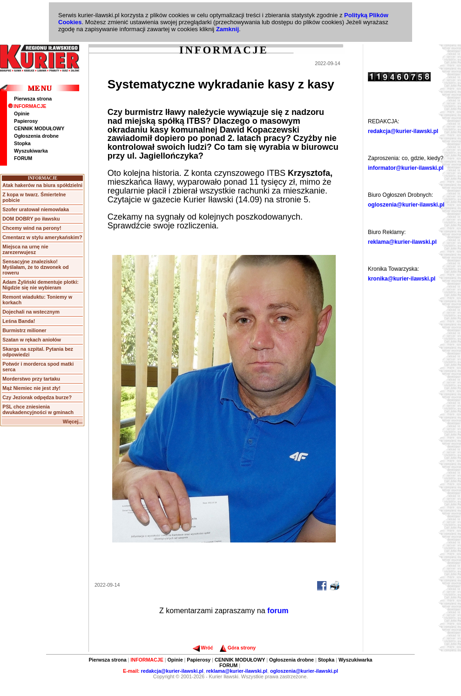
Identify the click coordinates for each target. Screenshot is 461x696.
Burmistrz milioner (24, 330)
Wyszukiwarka (31, 151)
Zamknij (227, 29)
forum (277, 611)
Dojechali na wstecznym (31, 312)
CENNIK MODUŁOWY (39, 128)
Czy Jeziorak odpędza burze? (37, 397)
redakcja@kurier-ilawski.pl (403, 131)
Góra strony (238, 647)
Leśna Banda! (18, 321)
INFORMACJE (27, 106)
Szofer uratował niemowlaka (35, 209)
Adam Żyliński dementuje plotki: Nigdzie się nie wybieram (40, 284)
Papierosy (26, 121)
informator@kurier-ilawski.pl (405, 168)
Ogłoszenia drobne (36, 136)
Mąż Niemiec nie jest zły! (31, 388)
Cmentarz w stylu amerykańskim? (42, 237)
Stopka (22, 143)
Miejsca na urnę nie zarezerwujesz (25, 249)
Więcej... (73, 421)
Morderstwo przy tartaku (31, 378)
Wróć (203, 647)
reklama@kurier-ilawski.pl (402, 242)
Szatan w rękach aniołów (31, 339)
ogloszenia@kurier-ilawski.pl (406, 204)
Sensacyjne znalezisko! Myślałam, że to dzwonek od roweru (35, 267)
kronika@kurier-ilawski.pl (401, 278)
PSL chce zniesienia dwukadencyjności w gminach (38, 409)
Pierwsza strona (33, 98)
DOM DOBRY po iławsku (31, 218)
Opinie (21, 113)
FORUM (23, 158)
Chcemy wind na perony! (31, 228)
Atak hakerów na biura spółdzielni (42, 185)
